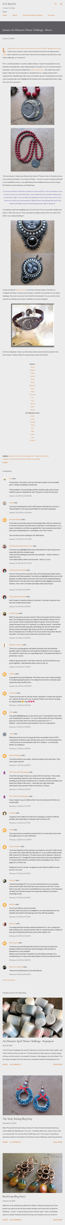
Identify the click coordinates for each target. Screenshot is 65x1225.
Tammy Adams (14, 846)
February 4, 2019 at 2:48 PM (19, 960)
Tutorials (51, 15)
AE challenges (25, 456)
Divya (32, 388)
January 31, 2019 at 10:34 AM (20, 496)
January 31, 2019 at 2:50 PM (19, 606)
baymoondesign (15, 519)
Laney (33, 419)
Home (5, 15)
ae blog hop (14, 456)
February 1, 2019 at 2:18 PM (19, 748)
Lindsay (32, 440)
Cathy (32, 425)
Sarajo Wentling (15, 755)
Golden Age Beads (36, 70)
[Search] (56, 4)
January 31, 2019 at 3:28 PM (19, 638)
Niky (32, 431)
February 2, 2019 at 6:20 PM (19, 873)
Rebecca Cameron (16, 967)
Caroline (32, 422)
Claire (32, 416)
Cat (32, 398)
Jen (32, 437)
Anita (32, 391)
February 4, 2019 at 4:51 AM (20, 917)
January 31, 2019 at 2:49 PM (19, 590)
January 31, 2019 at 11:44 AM (20, 512)
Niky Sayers (13, 943)
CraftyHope (13, 613)
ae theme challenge (40, 456)
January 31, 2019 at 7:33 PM (19, 667)
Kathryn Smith (21, 290)
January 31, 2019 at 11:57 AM (20, 563)
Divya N (12, 880)
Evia (32, 401)
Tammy (32, 410)
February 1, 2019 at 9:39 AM (20, 727)
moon (17, 459)
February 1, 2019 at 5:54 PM (19, 789)
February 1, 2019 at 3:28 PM (19, 765)
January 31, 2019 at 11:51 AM (20, 539)
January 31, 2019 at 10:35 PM (20, 686)
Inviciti (5, 54)
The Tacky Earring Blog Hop (17, 1118)
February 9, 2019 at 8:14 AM (20, 974)
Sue (32, 428)
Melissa (32, 370)
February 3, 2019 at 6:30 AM (20, 897)
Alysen (32, 404)
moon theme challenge (30, 459)
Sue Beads (9, 4)
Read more (57, 1064)
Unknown (12, 693)
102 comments (15, 1220)
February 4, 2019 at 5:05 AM (20, 936)
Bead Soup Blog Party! (14, 1196)
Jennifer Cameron (15, 645)
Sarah (32, 382)
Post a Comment (9, 980)
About (15, 15)
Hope (32, 379)
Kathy (32, 373)
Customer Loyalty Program (32, 15)
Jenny (33, 367)
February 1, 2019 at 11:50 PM (20, 839)
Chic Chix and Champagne (19, 772)
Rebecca (32, 385)
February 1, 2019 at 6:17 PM (19, 823)
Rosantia (33, 394)
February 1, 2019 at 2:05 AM (20, 705)
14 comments (15, 1064)
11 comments (15, 1142)
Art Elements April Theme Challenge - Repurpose (28, 1041)
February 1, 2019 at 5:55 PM (19, 806)
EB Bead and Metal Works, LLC (20, 546)
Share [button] (5, 462)
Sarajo (32, 376)
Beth (32, 407)
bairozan (12, 923)
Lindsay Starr (8, 459)
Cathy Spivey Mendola (17, 570)
